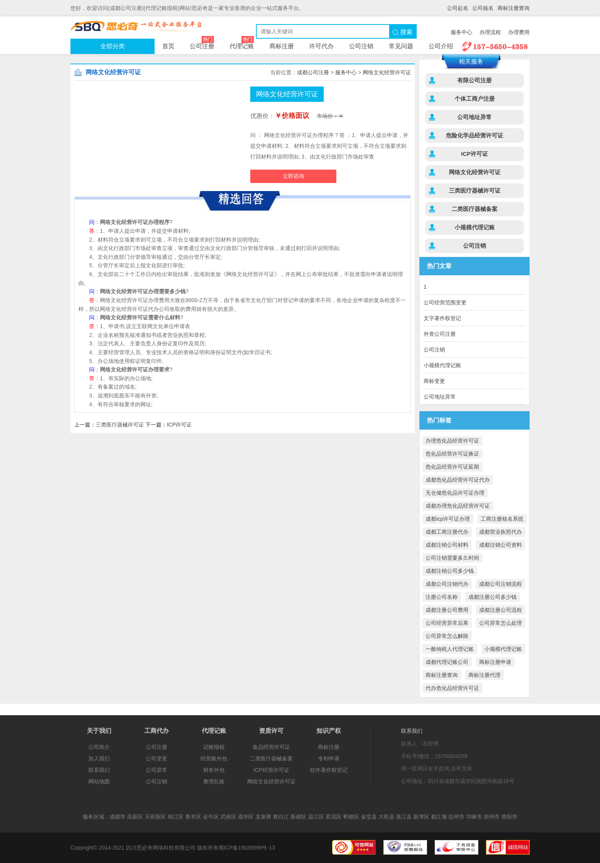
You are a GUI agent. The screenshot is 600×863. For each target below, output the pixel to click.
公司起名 (457, 8)
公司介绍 (441, 46)
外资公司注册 (440, 334)
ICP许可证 (179, 425)
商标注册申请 (495, 662)
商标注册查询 (513, 8)
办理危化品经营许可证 (452, 441)
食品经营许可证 (271, 747)
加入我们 (99, 758)
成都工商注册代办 (447, 532)
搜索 (402, 32)
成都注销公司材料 (447, 545)
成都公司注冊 (313, 72)
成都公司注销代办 (447, 584)
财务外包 (214, 770)
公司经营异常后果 (447, 623)
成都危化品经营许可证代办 (458, 480)
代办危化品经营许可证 (452, 688)
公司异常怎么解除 (447, 636)
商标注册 (281, 46)
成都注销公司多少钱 (450, 571)
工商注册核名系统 (502, 519)
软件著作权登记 (328, 770)
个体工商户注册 (475, 98)
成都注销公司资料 (500, 545)
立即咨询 (293, 176)
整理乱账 (214, 781)
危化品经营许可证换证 (452, 454)
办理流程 (490, 32)
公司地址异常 (474, 117)
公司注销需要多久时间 (452, 558)
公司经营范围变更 (445, 302)
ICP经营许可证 (271, 770)
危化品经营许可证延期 (452, 467)
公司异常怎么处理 (500, 623)
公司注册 (137, 26)
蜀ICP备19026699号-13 (246, 848)
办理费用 (519, 32)
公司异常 (156, 770)
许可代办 (321, 46)
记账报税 (214, 747)
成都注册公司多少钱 (492, 597)
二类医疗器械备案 (474, 209)
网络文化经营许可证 (387, 72)
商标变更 (434, 381)
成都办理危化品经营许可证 (458, 506)
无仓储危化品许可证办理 (455, 493)
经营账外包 (214, 758)
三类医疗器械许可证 (120, 425)
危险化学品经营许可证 (474, 135)
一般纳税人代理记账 (450, 649)
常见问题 (401, 46)
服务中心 (461, 32)
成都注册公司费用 (447, 610)
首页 (168, 46)
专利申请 (328, 758)
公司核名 (483, 8)
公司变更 (156, 758)
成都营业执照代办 (500, 532)
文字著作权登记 (442, 318)
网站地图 (99, 781)
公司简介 (99, 747)
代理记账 (242, 44)
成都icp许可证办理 (448, 519)
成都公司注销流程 (500, 584)
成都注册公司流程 (500, 610)
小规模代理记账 (475, 227)
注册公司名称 (442, 597)
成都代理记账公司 (447, 662)
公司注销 (361, 46)
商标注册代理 (484, 675)
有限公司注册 (474, 80)
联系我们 (99, 770)
